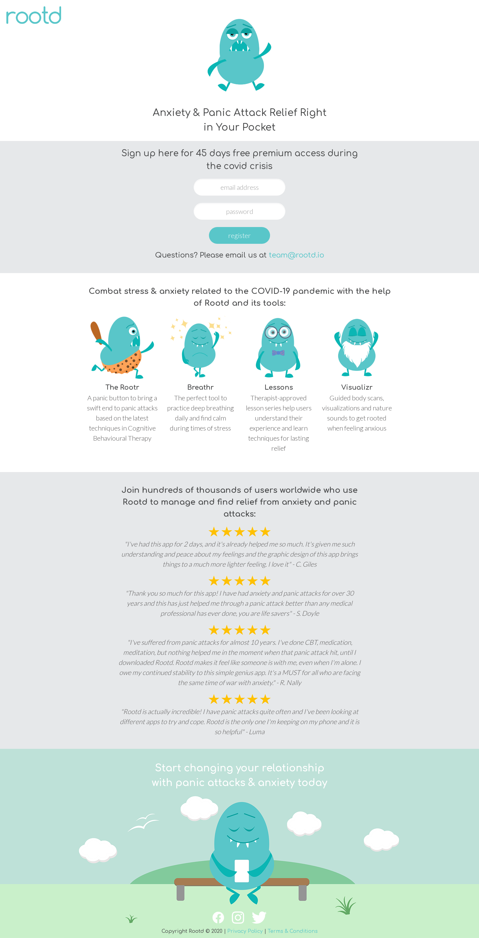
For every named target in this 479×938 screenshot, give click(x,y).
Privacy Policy (245, 931)
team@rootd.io (296, 255)
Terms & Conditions (293, 931)
